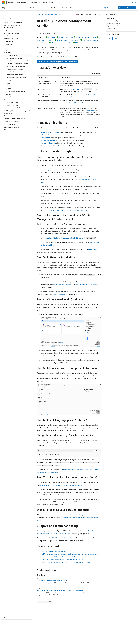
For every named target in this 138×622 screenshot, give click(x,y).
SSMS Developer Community (62, 538)
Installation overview (113, 18)
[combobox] (17, 18)
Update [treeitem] (9, 80)
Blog (26, 616)
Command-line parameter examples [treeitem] (17, 63)
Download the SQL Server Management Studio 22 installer (63, 238)
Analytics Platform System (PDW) (68, 40)
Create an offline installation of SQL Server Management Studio (62, 559)
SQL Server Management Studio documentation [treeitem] (13, 26)
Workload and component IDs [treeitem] (16, 66)
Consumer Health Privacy (55, 616)
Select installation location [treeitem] (15, 58)
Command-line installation (50, 140)
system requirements (55, 170)
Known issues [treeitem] (9, 44)
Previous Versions (17, 616)
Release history (90, 110)
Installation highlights (113, 21)
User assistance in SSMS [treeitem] (12, 108)
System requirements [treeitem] (11, 50)
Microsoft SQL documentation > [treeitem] (13, 22)
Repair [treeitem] (9, 86)
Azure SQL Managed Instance (86, 37)
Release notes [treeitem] (9, 41)
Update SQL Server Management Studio (54, 551)
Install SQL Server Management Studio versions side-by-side (68, 210)
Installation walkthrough (114, 23)
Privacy (42, 616)
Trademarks (80, 616)
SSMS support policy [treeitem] (11, 102)
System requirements (48, 143)
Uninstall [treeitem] (9, 88)
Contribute (35, 616)
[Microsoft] (3, 2)
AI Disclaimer (6, 616)
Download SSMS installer (127, 8)
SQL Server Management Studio (52, 14)
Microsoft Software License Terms (87, 284)
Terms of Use (71, 616)
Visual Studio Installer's (60, 294)
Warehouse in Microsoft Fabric (61, 43)
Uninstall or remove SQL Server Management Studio (58, 557)
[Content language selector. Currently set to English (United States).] (11, 611)
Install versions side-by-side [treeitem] (15, 75)
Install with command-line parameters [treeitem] (18, 61)
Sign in (134, 2)
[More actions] (99, 14)
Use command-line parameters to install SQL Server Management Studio (65, 562)
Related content (111, 28)
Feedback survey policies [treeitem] (12, 105)
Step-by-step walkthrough (50, 146)
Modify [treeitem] (9, 83)
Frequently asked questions (50, 132)
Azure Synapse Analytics (45, 40)
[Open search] (129, 2)
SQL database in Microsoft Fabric (86, 43)
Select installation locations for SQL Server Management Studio (60, 485)
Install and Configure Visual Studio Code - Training (52, 580)
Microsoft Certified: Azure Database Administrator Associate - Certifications (60, 590)
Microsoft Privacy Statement (61, 284)
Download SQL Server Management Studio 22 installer (57, 61)
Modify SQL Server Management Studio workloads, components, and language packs (69, 554)
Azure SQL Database (66, 37)
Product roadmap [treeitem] (10, 47)
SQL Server (51, 37)
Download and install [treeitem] (13, 55)
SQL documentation (110, 8)
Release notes (45, 135)
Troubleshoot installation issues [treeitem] (16, 91)
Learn (38, 14)
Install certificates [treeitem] (12, 72)
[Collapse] (29, 14)
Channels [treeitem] (8, 94)
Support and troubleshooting (115, 26)
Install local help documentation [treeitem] (16, 77)
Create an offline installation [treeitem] (15, 69)
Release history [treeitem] (9, 97)
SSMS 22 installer (74, 89)
